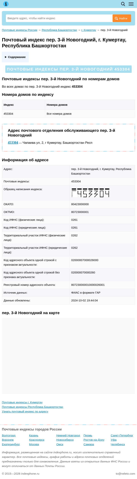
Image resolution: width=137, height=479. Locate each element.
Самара (89, 444)
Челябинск (118, 444)
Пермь (88, 435)
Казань (33, 435)
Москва (34, 444)
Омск (59, 444)
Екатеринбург (11, 444)
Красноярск (36, 439)
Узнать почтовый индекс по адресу (25, 411)
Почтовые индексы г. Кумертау (22, 402)
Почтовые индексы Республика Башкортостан (32, 406)
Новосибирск (65, 439)
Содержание (17, 57)
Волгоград (8, 435)
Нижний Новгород (68, 435)
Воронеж (8, 439)
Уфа (113, 439)
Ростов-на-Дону (94, 439)
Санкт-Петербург (122, 435)
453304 (13, 143)
